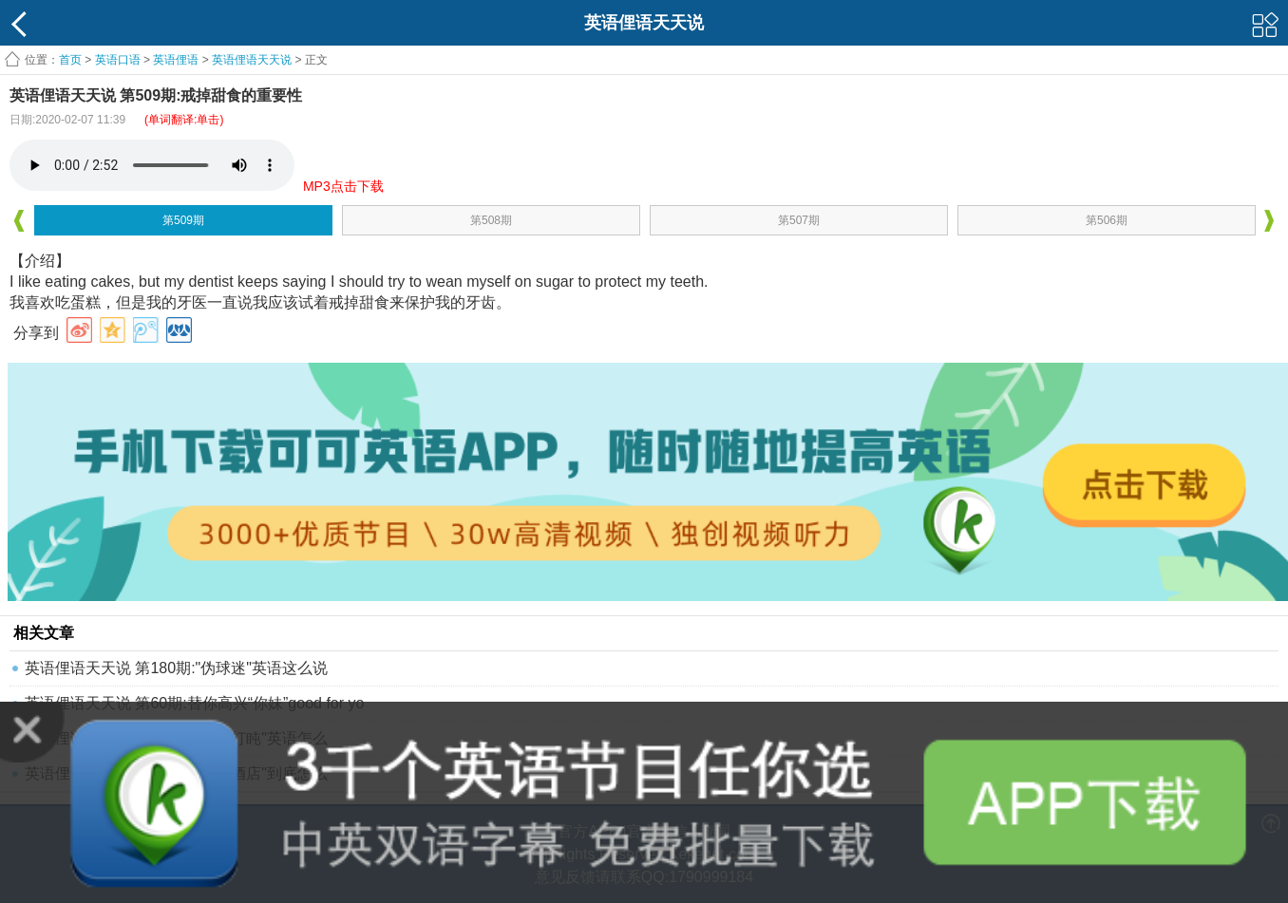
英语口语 (118, 59)
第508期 (491, 220)
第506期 (1106, 220)
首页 (70, 59)
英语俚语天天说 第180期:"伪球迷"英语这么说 (176, 668)
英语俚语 (176, 59)
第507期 (799, 220)
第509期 (183, 220)
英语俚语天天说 (253, 59)
